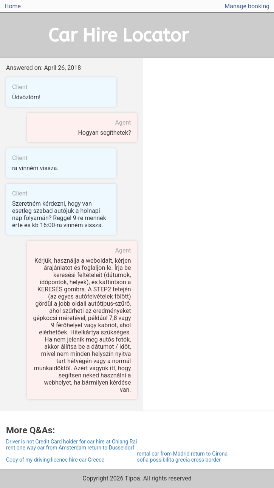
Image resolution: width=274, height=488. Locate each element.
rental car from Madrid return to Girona (182, 454)
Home (13, 6)
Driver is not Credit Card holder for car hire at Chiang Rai (71, 442)
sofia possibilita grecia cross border (179, 460)
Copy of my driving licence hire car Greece (55, 460)
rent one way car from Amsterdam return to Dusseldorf (70, 448)
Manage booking (246, 6)
